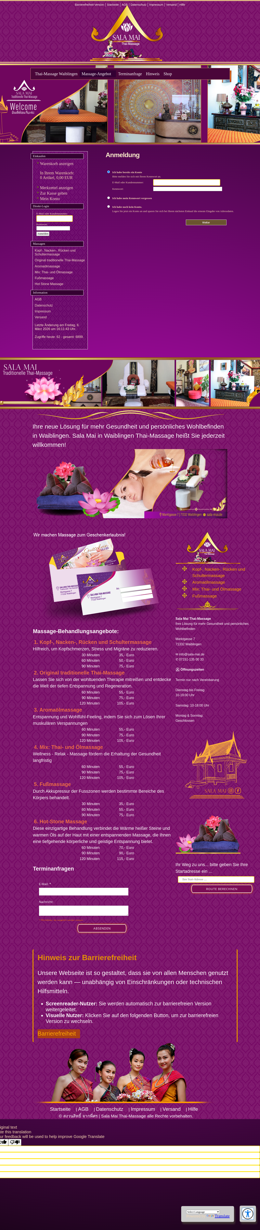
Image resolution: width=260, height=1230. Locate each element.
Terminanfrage (130, 74)
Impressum (156, 4)
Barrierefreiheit (57, 1033)
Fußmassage (44, 278)
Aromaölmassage (47, 266)
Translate (218, 1216)
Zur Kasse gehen (53, 193)
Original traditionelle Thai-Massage (60, 260)
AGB (125, 4)
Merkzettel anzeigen (56, 188)
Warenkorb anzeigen (56, 163)
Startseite (113, 4)
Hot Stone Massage (49, 284)
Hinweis (153, 74)
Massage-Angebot (96, 74)
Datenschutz (138, 4)
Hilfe (182, 4)
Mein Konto (50, 198)
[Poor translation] (14, 1142)
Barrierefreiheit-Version (89, 4)
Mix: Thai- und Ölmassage (54, 272)
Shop (168, 74)
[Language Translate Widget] (203, 1212)
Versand (171, 4)
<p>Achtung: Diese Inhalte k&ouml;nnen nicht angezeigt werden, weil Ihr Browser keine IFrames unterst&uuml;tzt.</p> (83, 911)
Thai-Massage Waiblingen (56, 74)
